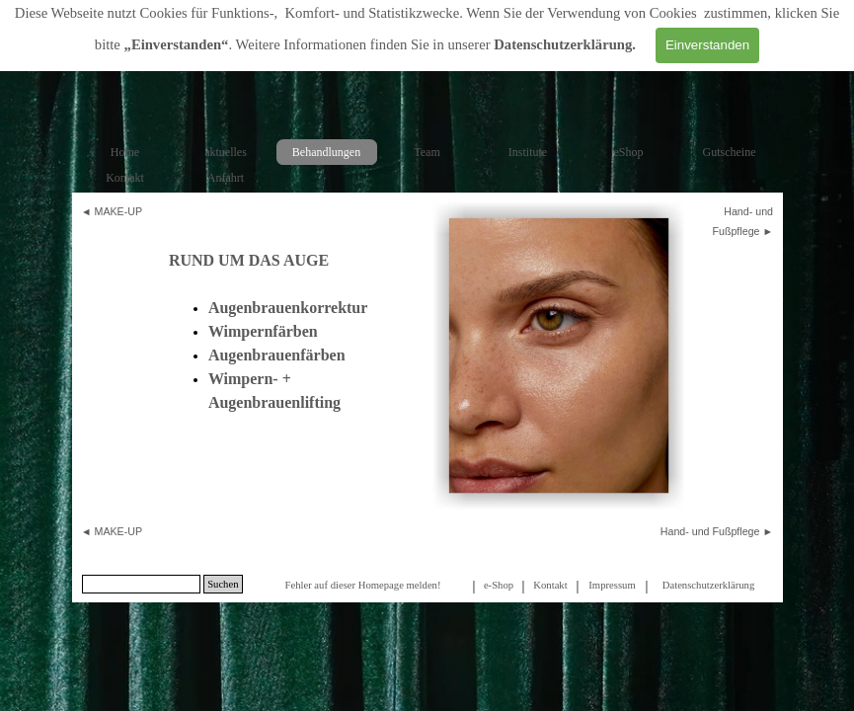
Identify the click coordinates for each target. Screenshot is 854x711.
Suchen (222, 584)
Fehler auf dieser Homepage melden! (362, 585)
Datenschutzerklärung (563, 44)
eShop (629, 152)
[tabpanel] (120, 211)
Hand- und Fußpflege (710, 531)
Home (125, 152)
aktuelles (225, 152)
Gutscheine (729, 152)
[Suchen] (141, 584)
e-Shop (498, 585)
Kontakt (125, 178)
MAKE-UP (119, 211)
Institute (527, 152)
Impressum (611, 585)
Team (426, 152)
